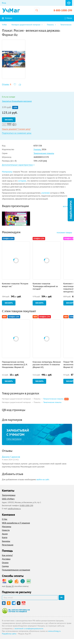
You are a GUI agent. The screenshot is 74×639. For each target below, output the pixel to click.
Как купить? (7, 555)
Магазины (6, 526)
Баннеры (6, 541)
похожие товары (64, 232)
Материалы (7, 171)
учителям (45, 192)
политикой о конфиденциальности (29, 628)
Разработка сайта (9, 634)
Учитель (37, 149)
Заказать (9, 119)
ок (61, 597)
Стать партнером (14, 439)
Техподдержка (8, 495)
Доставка (6, 559)
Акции (5, 533)
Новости (6, 530)
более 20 (10, 586)
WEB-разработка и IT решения (16, 523)
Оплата (5, 562)
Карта (4, 537)
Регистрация (7, 544)
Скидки (5, 566)
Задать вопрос (70, 209)
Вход (4, 3)
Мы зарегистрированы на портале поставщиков (16, 610)
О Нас (4, 519)
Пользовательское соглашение (16, 569)
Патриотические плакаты (53, 399)
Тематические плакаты (44, 153)
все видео (67, 206)
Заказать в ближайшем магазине (17, 101)
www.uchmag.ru (54, 631)
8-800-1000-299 (63, 10)
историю (22, 180)
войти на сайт (43, 479)
